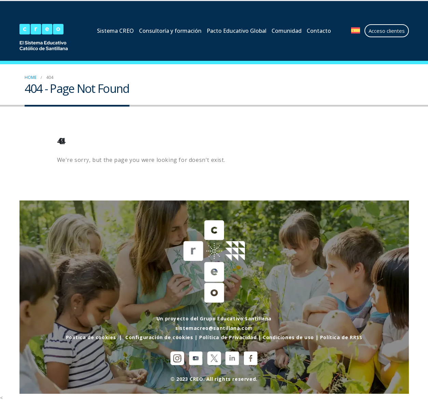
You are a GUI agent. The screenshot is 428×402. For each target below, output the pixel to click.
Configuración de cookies (159, 337)
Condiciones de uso (288, 337)
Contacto (319, 30)
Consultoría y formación (170, 30)
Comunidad (287, 30)
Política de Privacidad (228, 337)
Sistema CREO (115, 30)
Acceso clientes (387, 30)
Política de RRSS (341, 337)
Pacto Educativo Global (236, 30)
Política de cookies (91, 337)
